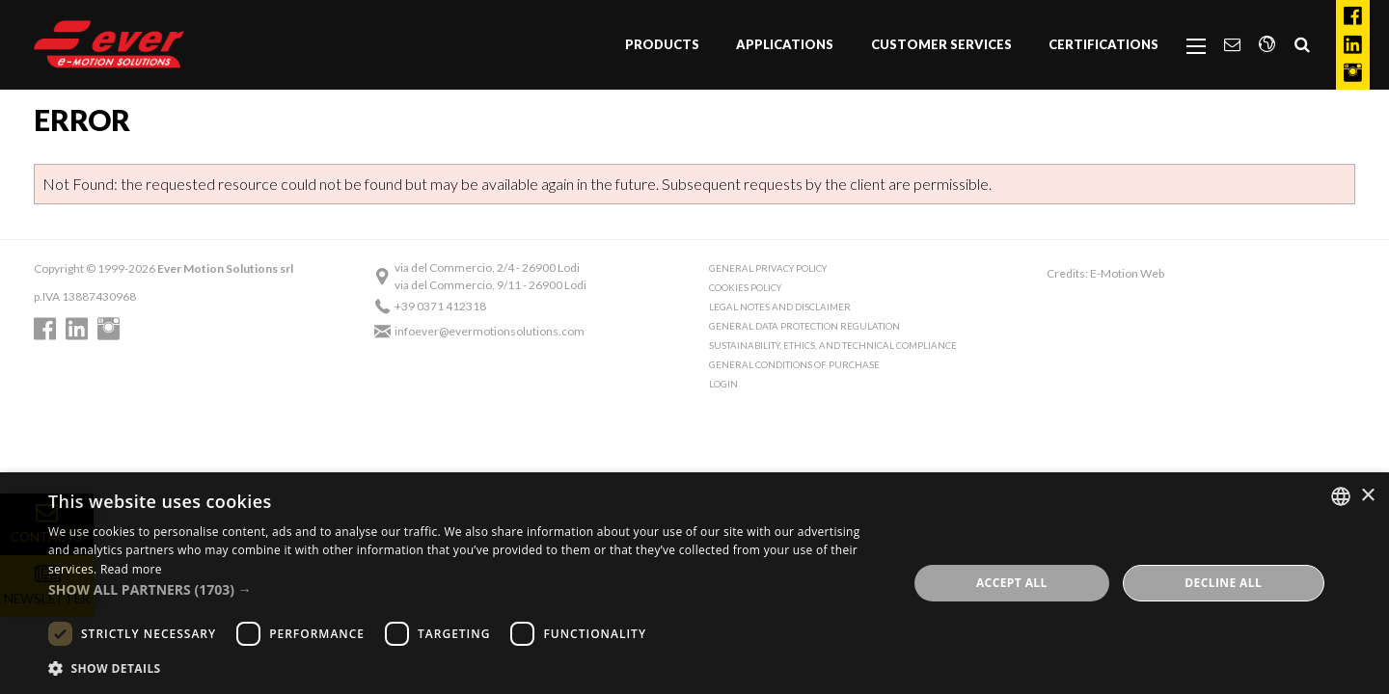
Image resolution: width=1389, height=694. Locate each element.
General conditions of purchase (794, 365)
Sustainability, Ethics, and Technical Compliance (833, 345)
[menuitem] (662, 45)
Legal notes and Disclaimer (780, 307)
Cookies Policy (745, 287)
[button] (465, 589)
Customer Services (941, 44)
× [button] (1367, 496)
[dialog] (694, 583)
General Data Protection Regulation (804, 326)
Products (662, 44)
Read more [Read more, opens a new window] (131, 569)
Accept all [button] (1012, 582)
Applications (784, 44)
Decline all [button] (1223, 582)
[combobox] (1340, 496)
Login (723, 384)
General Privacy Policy (768, 268)
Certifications (1103, 44)
